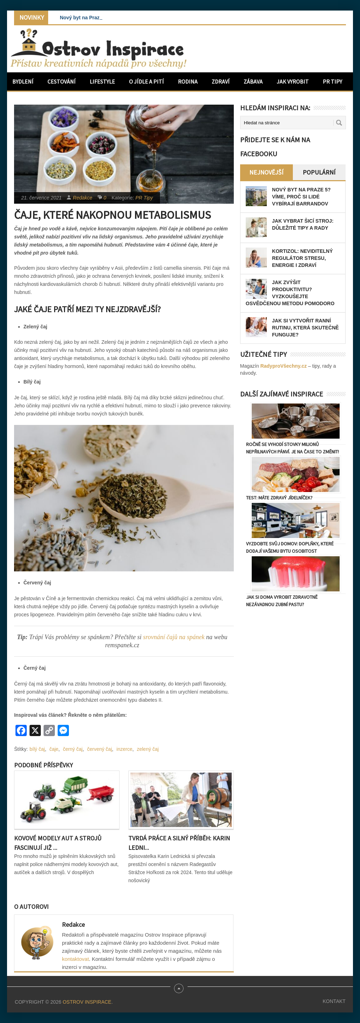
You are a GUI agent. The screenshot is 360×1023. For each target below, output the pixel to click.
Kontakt (334, 1001)
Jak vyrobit (293, 81)
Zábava (253, 81)
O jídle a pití (146, 81)
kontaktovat (75, 959)
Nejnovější (266, 172)
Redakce (82, 198)
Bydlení (22, 81)
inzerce (124, 749)
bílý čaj (37, 749)
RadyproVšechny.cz (283, 366)
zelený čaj (148, 749)
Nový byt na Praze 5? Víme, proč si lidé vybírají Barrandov (301, 196)
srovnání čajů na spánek (174, 637)
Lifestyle (102, 81)
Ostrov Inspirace (87, 1002)
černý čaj (73, 749)
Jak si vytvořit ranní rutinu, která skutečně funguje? (305, 327)
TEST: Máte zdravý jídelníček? (279, 497)
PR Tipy (332, 81)
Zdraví (221, 81)
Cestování (61, 81)
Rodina (188, 81)
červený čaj (99, 749)
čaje (53, 749)
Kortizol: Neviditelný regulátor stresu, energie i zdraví (302, 258)
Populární (319, 172)
